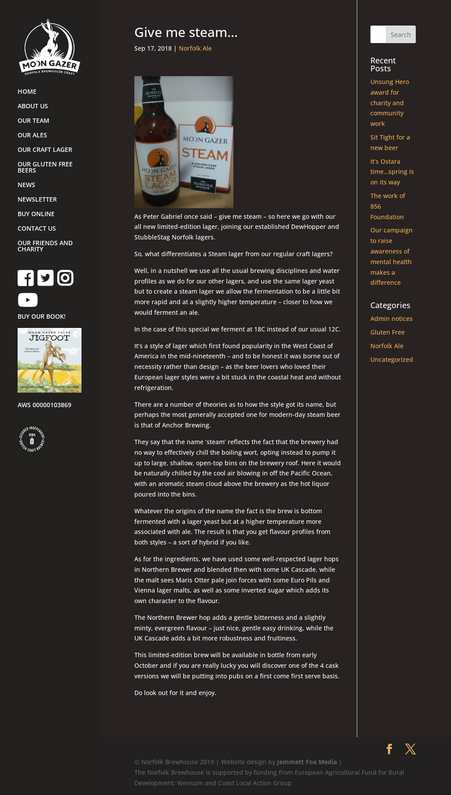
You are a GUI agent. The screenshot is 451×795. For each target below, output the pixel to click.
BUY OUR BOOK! (42, 316)
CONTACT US (37, 228)
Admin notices (391, 318)
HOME (27, 92)
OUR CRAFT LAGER (45, 150)
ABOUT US (33, 106)
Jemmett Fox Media (307, 762)
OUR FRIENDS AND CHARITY (45, 246)
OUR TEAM (33, 121)
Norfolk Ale (195, 48)
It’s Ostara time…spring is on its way (392, 172)
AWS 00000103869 (44, 405)
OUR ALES (32, 135)
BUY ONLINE (36, 214)
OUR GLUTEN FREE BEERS (45, 167)
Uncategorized (391, 359)
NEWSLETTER (37, 199)
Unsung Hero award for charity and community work (389, 102)
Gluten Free (387, 332)
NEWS (26, 185)
